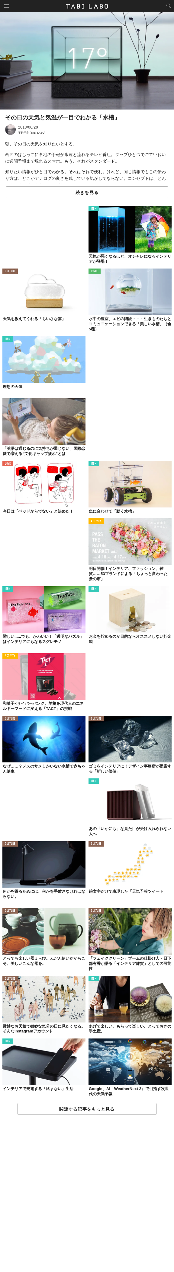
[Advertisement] (87, 1194)
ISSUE (94, 271)
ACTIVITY (96, 521)
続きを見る (87, 192)
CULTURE (10, 271)
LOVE (8, 464)
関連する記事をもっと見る (86, 1109)
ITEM (94, 209)
